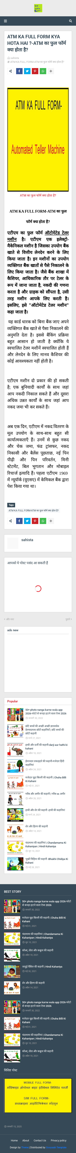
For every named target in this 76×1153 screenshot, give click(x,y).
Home (14, 1140)
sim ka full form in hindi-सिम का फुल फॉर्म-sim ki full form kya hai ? (37, 1119)
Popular (12, 701)
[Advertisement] (38, 663)
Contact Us (40, 1140)
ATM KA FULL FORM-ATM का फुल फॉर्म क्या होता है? (37, 61)
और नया (10, 619)
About (25, 1140)
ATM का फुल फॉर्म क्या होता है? (38, 195)
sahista (14, 58)
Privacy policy (58, 1140)
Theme (24, 1147)
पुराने (68, 619)
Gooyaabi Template (56, 1147)
